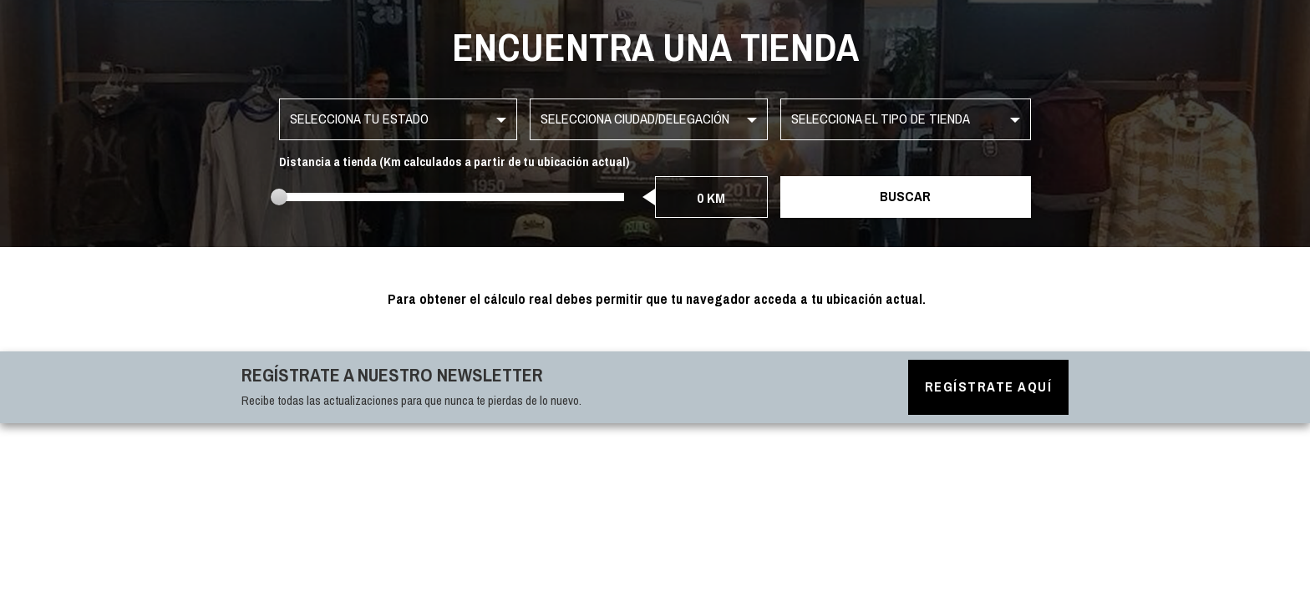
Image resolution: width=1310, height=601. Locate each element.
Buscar (905, 197)
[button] (398, 119)
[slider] (279, 197)
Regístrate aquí (989, 387)
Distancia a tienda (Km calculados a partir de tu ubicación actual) (454, 162)
